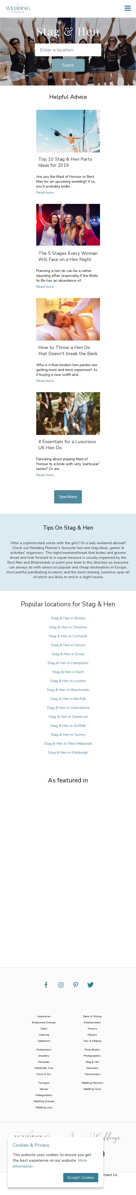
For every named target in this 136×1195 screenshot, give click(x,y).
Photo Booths (92, 1049)
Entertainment (92, 1022)
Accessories (44, 1016)
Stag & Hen (92, 1062)
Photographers (92, 1056)
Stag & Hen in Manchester (68, 689)
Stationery (92, 1068)
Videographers (43, 1095)
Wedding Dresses (43, 1101)
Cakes (43, 1028)
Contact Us (108, 1174)
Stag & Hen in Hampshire (68, 663)
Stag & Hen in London (68, 680)
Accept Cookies (80, 1177)
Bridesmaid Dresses (44, 1022)
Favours (92, 1028)
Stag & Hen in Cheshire (68, 627)
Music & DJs (43, 1074)
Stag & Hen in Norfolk (68, 698)
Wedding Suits (92, 1089)
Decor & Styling (92, 1016)
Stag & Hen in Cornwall (68, 636)
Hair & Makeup (92, 1041)
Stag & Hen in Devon (68, 645)
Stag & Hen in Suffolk (68, 725)
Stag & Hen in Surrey (68, 734)
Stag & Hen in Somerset (68, 716)
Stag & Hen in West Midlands (68, 743)
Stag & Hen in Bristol (68, 618)
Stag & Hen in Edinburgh (68, 752)
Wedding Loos (43, 1107)
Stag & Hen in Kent (68, 672)
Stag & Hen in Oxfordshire (68, 707)
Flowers (92, 1035)
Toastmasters (92, 1074)
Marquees (44, 1062)
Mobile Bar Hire (43, 1068)
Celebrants (44, 1041)
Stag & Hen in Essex (68, 654)
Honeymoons (43, 1049)
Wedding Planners (92, 1083)
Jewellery (44, 1056)
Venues (44, 1089)
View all (68, 79)
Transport (44, 1083)
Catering (44, 1035)
